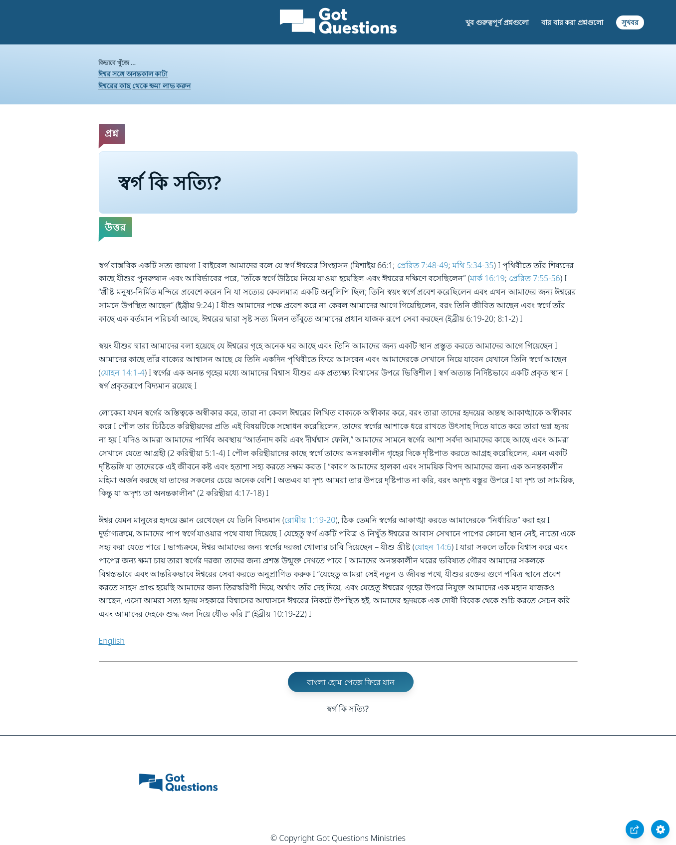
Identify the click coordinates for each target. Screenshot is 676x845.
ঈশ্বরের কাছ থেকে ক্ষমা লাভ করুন (144, 85)
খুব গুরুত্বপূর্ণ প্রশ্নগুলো (496, 22)
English (112, 640)
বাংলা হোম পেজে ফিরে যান (351, 682)
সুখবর (630, 22)
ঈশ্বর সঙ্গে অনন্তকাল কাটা (133, 73)
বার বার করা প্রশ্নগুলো (572, 22)
